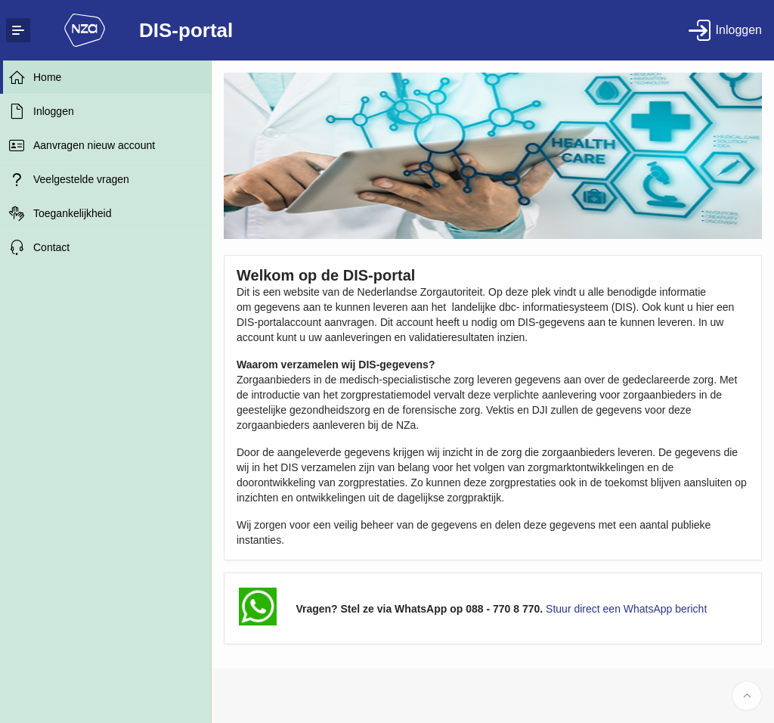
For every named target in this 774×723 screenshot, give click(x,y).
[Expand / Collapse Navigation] (18, 30)
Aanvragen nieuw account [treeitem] (94, 145)
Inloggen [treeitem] (53, 111)
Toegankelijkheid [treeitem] (72, 213)
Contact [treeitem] (51, 247)
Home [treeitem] (47, 77)
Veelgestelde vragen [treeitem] (81, 179)
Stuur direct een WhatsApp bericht (626, 609)
